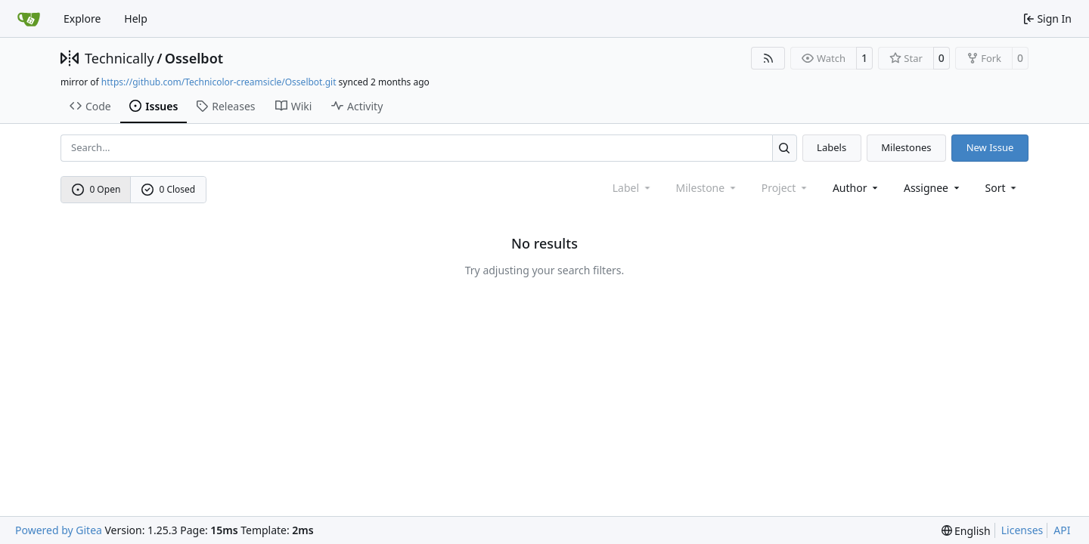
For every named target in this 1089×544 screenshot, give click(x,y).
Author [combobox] (856, 188)
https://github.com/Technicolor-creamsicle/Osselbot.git (219, 82)
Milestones (906, 147)
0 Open (96, 189)
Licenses (1022, 530)
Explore (82, 18)
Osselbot (194, 58)
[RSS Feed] (768, 58)
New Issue (990, 147)
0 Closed (168, 189)
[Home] (29, 18)
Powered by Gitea (58, 530)
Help (135, 18)
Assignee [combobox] (933, 188)
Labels (831, 147)
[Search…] (784, 147)
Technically (119, 58)
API (1061, 530)
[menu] (1002, 187)
